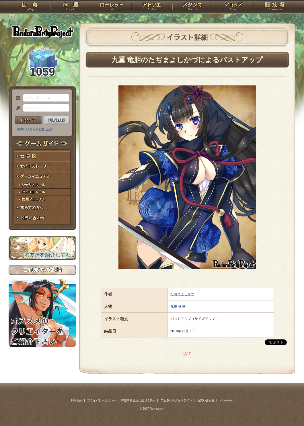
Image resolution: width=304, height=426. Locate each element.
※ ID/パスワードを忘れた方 (35, 129)
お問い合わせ (42, 218)
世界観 (42, 156)
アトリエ (152, 7)
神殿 (70, 7)
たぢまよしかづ (182, 294)
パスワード (16, 108)
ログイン (28, 120)
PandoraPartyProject (42, 31)
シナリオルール (42, 185)
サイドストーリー (42, 166)
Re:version (226, 400)
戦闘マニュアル (42, 199)
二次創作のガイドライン (176, 400)
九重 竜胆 (177, 306)
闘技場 (274, 7)
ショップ (233, 7)
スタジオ (192, 7)
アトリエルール (42, 192)
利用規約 (76, 400)
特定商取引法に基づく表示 (138, 400)
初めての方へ (42, 208)
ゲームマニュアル (42, 176)
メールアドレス (16, 98)
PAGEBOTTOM (289, 410)
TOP (29, 7)
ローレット (111, 7)
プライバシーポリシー (101, 400)
